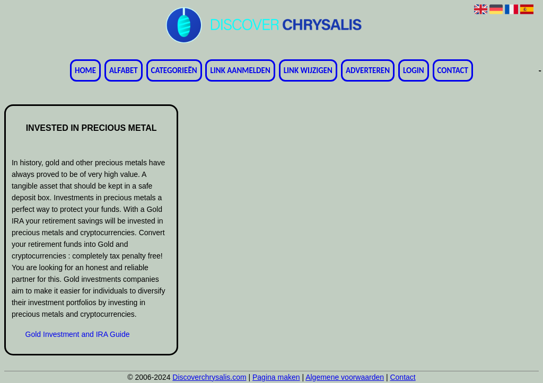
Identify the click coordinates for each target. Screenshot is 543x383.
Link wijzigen (308, 70)
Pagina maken (276, 377)
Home (85, 70)
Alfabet (123, 70)
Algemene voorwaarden (344, 377)
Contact (452, 70)
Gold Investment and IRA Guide (77, 334)
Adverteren (368, 70)
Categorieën (174, 70)
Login (413, 70)
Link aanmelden (240, 70)
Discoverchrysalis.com (209, 377)
